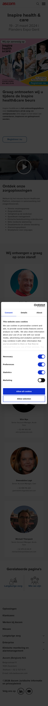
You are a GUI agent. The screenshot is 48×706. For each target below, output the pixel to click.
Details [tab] (24, 313)
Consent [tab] (9, 313)
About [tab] (39, 313)
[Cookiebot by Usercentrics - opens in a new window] (34, 305)
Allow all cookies (24, 391)
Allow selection (24, 399)
